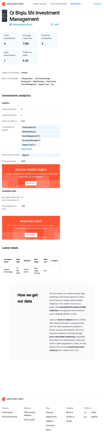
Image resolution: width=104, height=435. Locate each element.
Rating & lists (51, 417)
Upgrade (31, 235)
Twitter (90, 412)
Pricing (69, 421)
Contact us (70, 417)
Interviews (50, 425)
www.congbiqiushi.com (22, 24)
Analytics (49, 421)
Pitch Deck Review (58, 4)
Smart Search (39, 4)
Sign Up (31, 183)
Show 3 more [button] (26, 149)
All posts (49, 412)
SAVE (54, 24)
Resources (77, 3)
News (48, 430)
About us (69, 412)
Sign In (97, 4)
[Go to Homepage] (13, 4)
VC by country (29, 420)
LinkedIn (91, 416)
